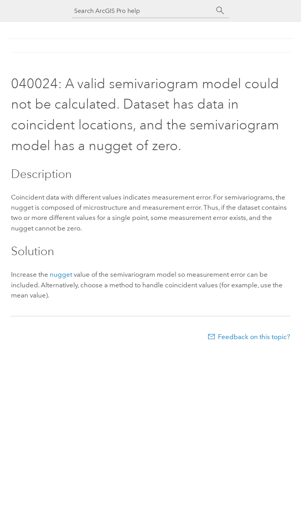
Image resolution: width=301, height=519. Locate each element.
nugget (61, 274)
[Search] (220, 11)
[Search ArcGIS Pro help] (142, 11)
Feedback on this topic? (254, 337)
